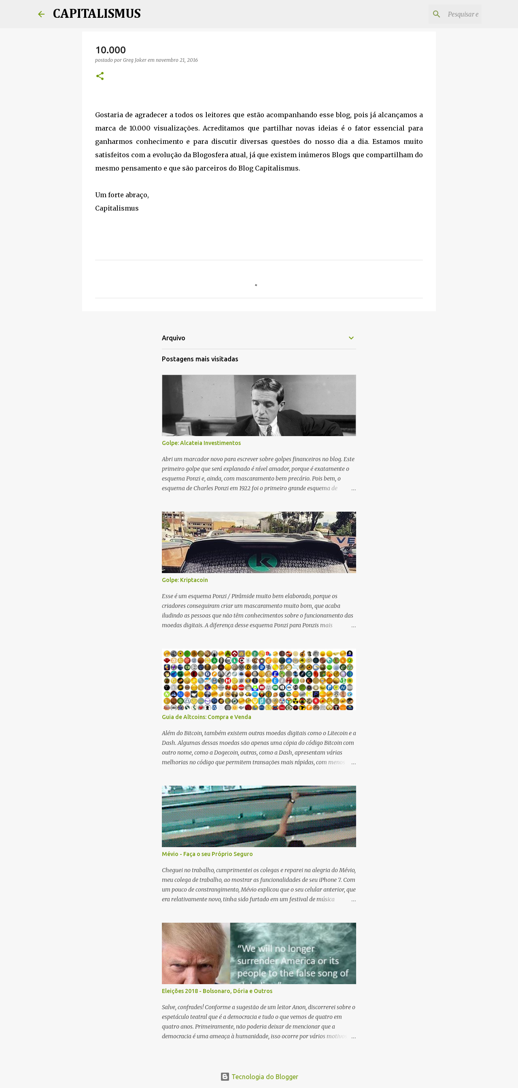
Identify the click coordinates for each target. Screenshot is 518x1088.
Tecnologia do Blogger (259, 1076)
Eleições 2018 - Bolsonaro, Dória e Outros (217, 991)
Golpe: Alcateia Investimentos (201, 443)
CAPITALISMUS (97, 14)
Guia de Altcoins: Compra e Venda (206, 717)
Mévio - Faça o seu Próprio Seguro (207, 854)
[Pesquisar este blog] (439, 14)
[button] (100, 76)
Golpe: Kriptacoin (185, 580)
